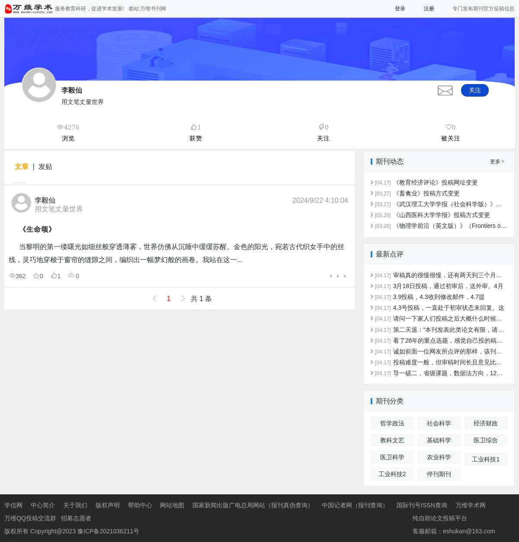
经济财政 (486, 423)
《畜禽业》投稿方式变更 (417, 193)
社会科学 (439, 423)
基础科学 (439, 440)
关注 (475, 90)
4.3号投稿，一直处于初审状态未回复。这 (439, 307)
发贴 (45, 166)
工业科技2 (392, 474)
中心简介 (43, 505)
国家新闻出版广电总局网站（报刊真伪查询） (253, 505)
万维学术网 (470, 505)
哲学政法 (392, 423)
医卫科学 (392, 457)
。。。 (340, 274)
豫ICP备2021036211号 (108, 531)
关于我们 (75, 505)
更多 (497, 162)
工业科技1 (486, 459)
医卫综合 (486, 440)
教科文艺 (392, 440)
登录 (400, 9)
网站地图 (172, 505)
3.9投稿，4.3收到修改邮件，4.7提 (430, 296)
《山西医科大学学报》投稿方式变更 (432, 214)
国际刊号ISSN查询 (422, 505)
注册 (429, 9)
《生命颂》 (37, 229)
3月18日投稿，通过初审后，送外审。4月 (439, 285)
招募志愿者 (76, 518)
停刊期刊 (439, 474)
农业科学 (439, 457)
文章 (22, 166)
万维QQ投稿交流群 (30, 518)
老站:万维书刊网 (147, 9)
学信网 (13, 505)
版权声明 (108, 505)
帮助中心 (140, 505)
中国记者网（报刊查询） (355, 505)
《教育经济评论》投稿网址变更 (426, 182)
